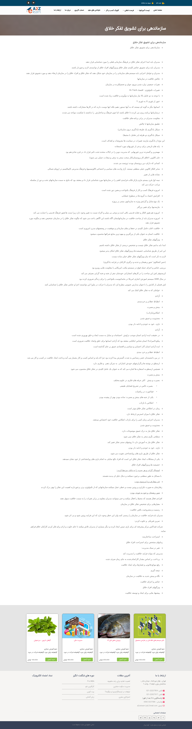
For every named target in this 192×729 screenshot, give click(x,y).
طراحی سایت (162, 725)
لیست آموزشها (144, 10)
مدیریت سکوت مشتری (121, 686)
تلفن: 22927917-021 (154, 694)
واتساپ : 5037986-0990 (153, 702)
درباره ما (68, 10)
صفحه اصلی (157, 10)
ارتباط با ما (57, 10)
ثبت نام (158, 3)
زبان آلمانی (90, 697)
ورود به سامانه (145, 3)
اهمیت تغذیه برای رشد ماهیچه (119, 681)
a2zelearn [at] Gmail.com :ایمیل (149, 705)
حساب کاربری (79, 10)
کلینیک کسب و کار (111, 10)
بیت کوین (90, 691)
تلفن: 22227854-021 (154, 690)
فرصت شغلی (128, 10)
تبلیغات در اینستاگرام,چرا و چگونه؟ (117, 691)
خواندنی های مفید (94, 10)
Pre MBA (90, 681)
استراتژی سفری (124, 697)
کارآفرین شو (89, 686)
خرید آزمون (51, 659)
